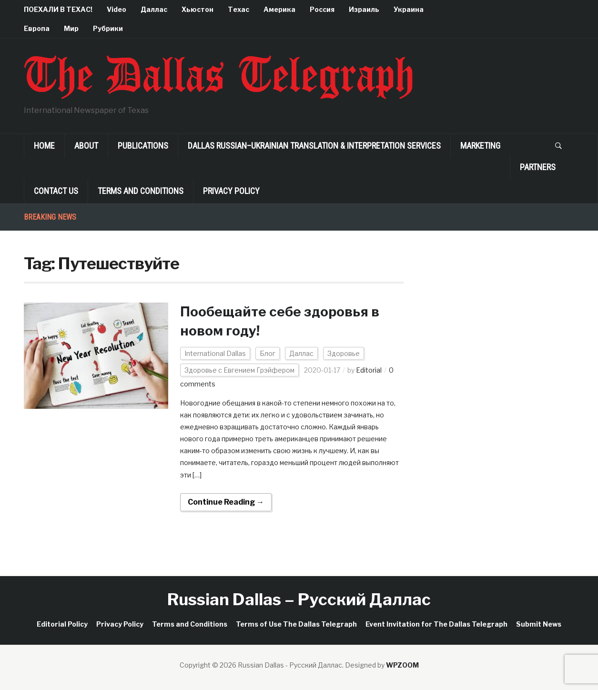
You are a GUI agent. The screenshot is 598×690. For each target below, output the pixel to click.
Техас (238, 9)
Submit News (538, 624)
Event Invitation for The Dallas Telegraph (436, 624)
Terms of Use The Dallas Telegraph (296, 624)
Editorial (369, 370)
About (86, 146)
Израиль (364, 9)
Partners (538, 167)
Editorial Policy (62, 624)
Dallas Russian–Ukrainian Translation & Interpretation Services (314, 146)
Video (116, 9)
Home (44, 146)
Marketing (480, 146)
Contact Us (56, 191)
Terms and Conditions (140, 191)
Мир (71, 28)
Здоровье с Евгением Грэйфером (239, 370)
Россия (322, 9)
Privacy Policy (231, 191)
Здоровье (343, 353)
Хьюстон (197, 9)
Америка (279, 9)
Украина (409, 9)
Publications (143, 146)
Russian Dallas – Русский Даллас (299, 599)
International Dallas (215, 353)
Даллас (154, 9)
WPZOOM (402, 665)
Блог (267, 353)
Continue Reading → (226, 502)
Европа (37, 28)
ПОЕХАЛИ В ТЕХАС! (58, 9)
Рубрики (108, 28)
